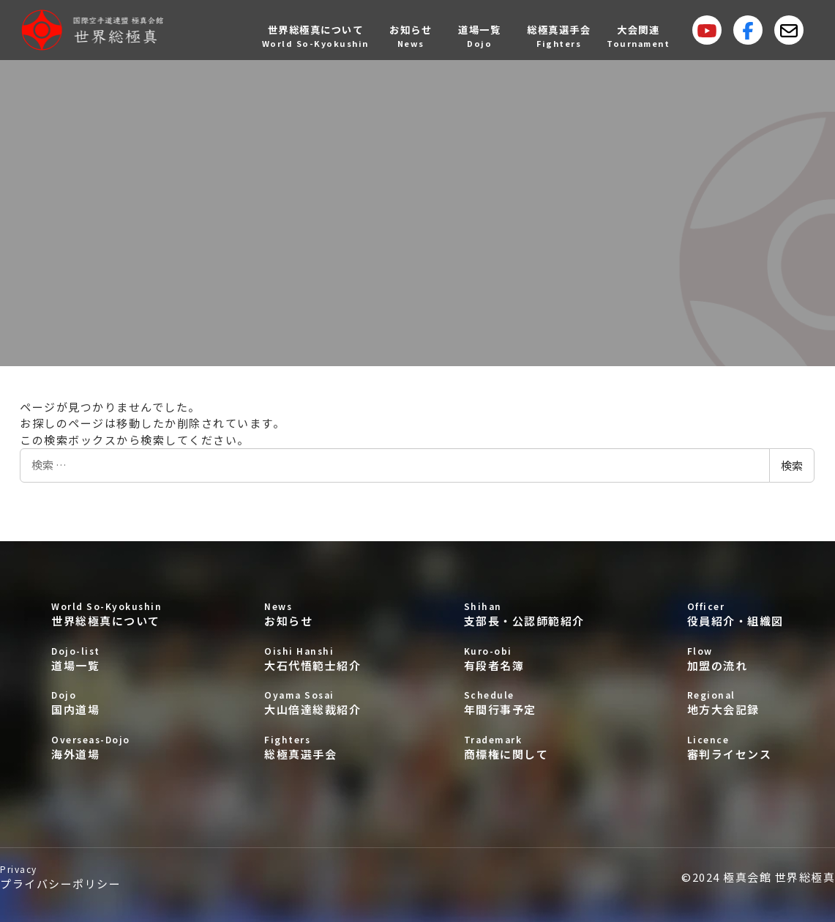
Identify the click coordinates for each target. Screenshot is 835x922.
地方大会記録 (735, 702)
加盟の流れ (735, 658)
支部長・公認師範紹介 (524, 614)
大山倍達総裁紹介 (312, 702)
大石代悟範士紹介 (312, 658)
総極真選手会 (312, 747)
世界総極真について (106, 614)
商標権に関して (524, 747)
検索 (792, 465)
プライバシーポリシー (60, 877)
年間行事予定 (524, 702)
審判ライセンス (735, 747)
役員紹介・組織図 (735, 614)
